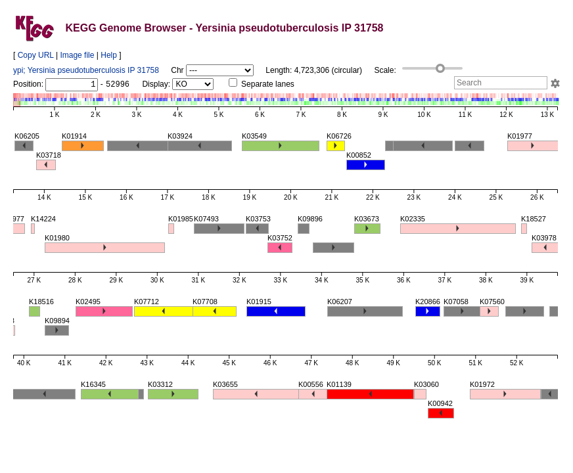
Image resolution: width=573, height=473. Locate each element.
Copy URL (36, 55)
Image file (77, 55)
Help (109, 55)
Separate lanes (261, 84)
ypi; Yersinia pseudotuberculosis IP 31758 (86, 70)
